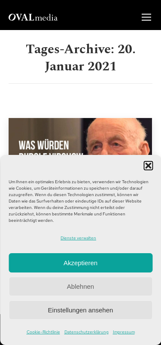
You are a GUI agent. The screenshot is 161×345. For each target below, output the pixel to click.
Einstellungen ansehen (80, 310)
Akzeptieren (80, 262)
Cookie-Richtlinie (43, 332)
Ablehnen (80, 286)
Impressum (124, 332)
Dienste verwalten (78, 238)
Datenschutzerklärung (86, 332)
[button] (148, 165)
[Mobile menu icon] (146, 17)
